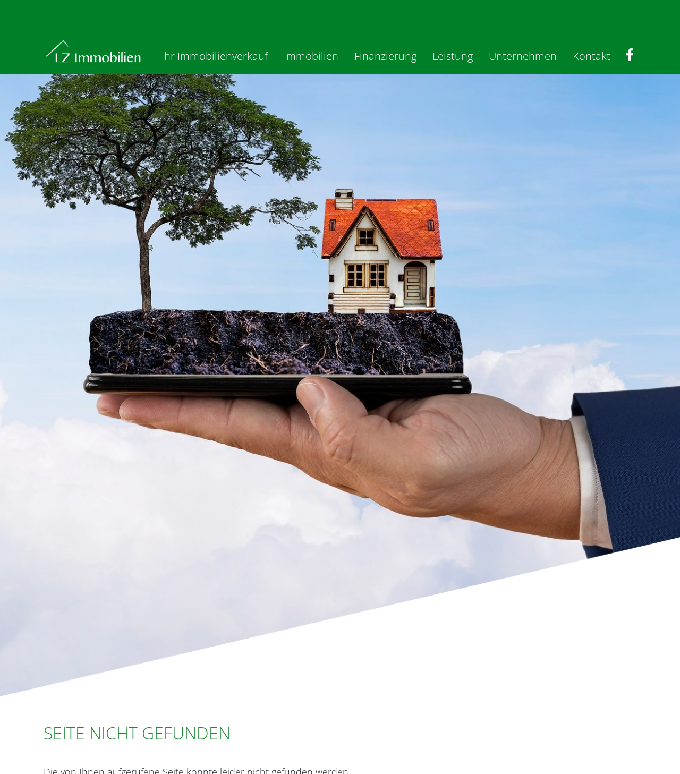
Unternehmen (523, 56)
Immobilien (311, 56)
